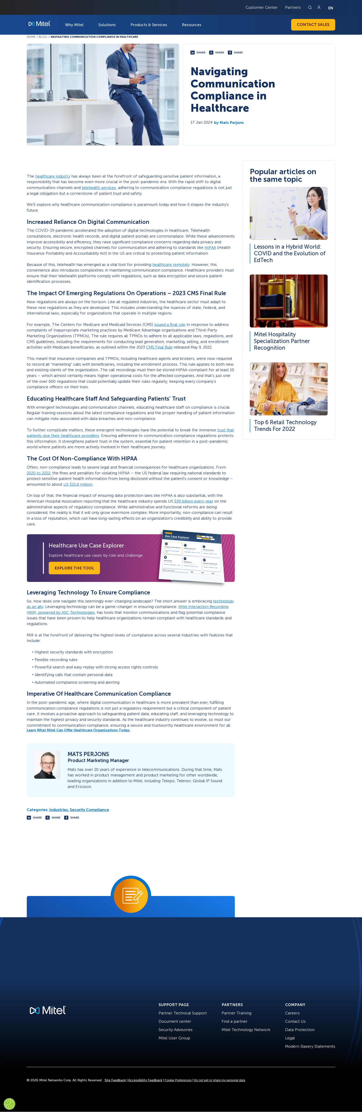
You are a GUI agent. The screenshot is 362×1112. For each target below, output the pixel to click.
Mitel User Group (174, 1038)
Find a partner (234, 1021)
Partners (293, 7)
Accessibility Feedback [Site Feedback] (145, 1080)
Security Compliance (89, 809)
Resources (191, 24)
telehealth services (99, 187)
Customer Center (262, 7)
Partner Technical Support (183, 1013)
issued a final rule (169, 324)
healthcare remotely (171, 264)
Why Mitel (74, 24)
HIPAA (210, 247)
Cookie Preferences (178, 1080)
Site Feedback (115, 1080)
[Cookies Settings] (9, 1104)
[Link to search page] (310, 7)
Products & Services (148, 24)
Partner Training (236, 1013)
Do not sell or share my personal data (219, 1080)
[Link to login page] (319, 7)
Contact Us (295, 1021)
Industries (58, 809)
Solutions (107, 24)
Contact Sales (313, 24)
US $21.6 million (77, 484)
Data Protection (299, 1029)
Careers (292, 1013)
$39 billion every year (193, 501)
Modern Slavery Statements (310, 1046)
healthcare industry (52, 176)
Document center (175, 1021)
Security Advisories (176, 1029)
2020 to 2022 (38, 473)
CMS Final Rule (159, 347)
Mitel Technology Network (246, 1029)
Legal (290, 1038)
